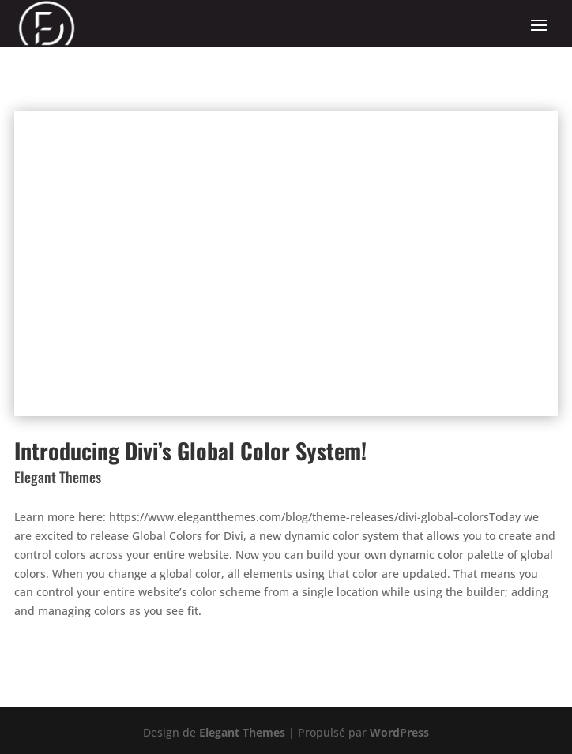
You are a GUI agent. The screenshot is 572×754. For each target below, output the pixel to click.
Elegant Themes (242, 732)
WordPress (399, 732)
